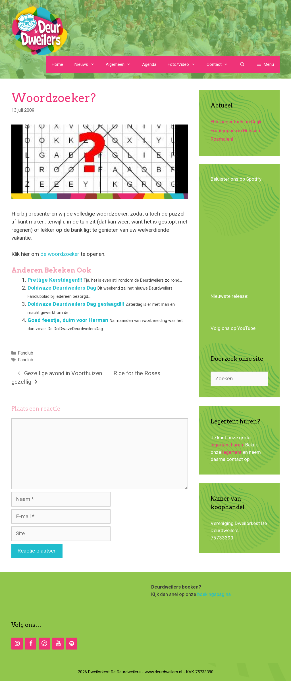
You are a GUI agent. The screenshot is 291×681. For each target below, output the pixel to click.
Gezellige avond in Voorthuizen (63, 373)
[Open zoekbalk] (242, 64)
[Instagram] (17, 644)
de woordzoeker (60, 254)
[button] (265, 64)
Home (57, 64)
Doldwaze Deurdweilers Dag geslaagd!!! (76, 304)
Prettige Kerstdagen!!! (55, 280)
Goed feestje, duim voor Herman (68, 320)
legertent (232, 452)
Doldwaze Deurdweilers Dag (62, 287)
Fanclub (25, 353)
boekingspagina (214, 594)
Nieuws (87, 64)
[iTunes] (44, 644)
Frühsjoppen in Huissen (235, 130)
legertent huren (227, 445)
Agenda (149, 64)
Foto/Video (184, 64)
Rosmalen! (222, 139)
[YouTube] (58, 644)
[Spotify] (71, 644)
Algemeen (121, 64)
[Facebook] (30, 644)
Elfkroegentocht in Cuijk (236, 122)
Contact (220, 64)
